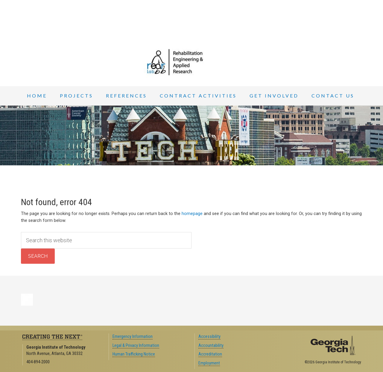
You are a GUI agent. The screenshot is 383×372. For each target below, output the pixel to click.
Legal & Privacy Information (136, 345)
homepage (192, 213)
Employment (209, 363)
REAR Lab (191, 62)
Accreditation (210, 354)
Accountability (211, 345)
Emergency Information (133, 336)
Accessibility (209, 336)
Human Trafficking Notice (134, 354)
